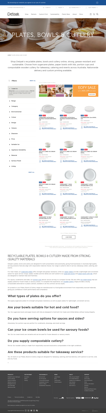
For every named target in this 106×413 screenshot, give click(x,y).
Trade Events (57, 380)
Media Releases (58, 382)
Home (9, 55)
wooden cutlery (68, 281)
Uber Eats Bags (11, 385)
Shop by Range (11, 378)
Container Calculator (89, 390)
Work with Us (72, 385)
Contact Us (29, 397)
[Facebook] (26, 411)
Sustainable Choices (44, 382)
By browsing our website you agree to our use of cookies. (21, 405)
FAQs (85, 382)
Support (86, 374)
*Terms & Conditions (19, 397)
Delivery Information (89, 383)
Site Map (38, 397)
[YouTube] (31, 411)
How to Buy (87, 378)
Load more (69, 237)
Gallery (26, 378)
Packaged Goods (12, 383)
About (71, 374)
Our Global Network (74, 378)
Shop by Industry (12, 380)
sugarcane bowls (69, 273)
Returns (86, 387)
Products (10, 374)
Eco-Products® (42, 378)
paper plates (68, 271)
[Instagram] (34, 411)
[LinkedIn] (28, 411)
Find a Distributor (88, 380)
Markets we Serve (12, 382)
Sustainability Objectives (45, 385)
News (55, 374)
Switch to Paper (43, 383)
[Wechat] (37, 411)
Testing (26, 380)
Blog (55, 378)
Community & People (44, 380)
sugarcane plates (27, 271)
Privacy (9, 397)
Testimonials (72, 383)
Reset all (33, 80)
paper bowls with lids (85, 273)
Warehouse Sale (11, 387)
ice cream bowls (86, 279)
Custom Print (28, 374)
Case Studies (72, 382)
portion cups (37, 279)
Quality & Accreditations (75, 380)
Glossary (86, 385)
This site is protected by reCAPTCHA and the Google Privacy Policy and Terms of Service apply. (23, 401)
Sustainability (43, 374)
